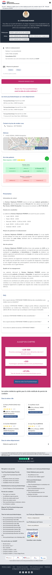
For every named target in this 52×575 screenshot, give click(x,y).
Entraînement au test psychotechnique (13, 486)
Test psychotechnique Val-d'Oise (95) (12, 518)
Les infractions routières (9, 504)
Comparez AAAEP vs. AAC (9, 549)
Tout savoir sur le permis (9, 494)
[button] (26, 142)
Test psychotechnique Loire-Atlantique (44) (14, 537)
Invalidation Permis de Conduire (11, 482)
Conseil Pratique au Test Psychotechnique (13, 488)
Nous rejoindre (6, 547)
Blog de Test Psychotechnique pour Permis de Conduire (12, 508)
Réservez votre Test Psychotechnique (26, 382)
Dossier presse (6, 544)
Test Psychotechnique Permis (10, 472)
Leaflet (34, 149)
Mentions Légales (6, 567)
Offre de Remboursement (36, 567)
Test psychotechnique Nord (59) (10, 519)
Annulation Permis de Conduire (11, 480)
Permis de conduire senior (9, 500)
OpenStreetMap (41, 149)
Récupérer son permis (8, 469)
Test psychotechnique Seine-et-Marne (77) (13, 521)
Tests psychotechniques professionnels (34, 481)
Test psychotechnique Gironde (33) (11, 531)
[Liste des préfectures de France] (39, 525)
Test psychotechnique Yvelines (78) (11, 529)
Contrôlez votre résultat (34, 540)
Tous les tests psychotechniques (11, 514)
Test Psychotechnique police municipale (38, 496)
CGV (14, 567)
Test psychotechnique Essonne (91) (12, 527)
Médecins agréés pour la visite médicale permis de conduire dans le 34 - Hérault (28, 6)
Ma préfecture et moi (33, 475)
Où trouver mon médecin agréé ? (36, 476)
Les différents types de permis (10, 496)
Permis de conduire (7, 492)
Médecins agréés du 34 (10, 444)
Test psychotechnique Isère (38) (11, 523)
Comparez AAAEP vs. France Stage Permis (13, 553)
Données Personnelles (22, 567)
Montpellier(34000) (8, 8)
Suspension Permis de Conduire (11, 478)
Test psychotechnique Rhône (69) (11, 525)
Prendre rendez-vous (26, 81)
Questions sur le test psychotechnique (38, 469)
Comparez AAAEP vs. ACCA (10, 551)
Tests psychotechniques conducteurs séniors (14, 502)
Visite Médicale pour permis (35, 472)
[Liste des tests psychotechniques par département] (39, 518)
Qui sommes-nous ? (8, 546)
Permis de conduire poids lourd (11, 498)
